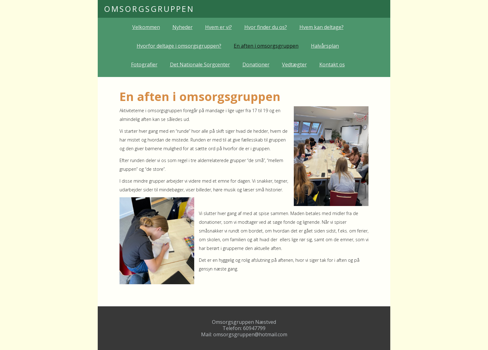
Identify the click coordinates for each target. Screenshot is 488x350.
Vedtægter (294, 64)
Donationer (256, 64)
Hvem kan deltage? (321, 27)
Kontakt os (332, 64)
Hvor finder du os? (265, 27)
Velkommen (146, 27)
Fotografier (144, 64)
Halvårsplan (325, 45)
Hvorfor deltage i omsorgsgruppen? (179, 45)
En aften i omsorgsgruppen (266, 45)
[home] (149, 9)
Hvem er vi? (218, 27)
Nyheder (182, 27)
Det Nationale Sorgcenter (200, 64)
